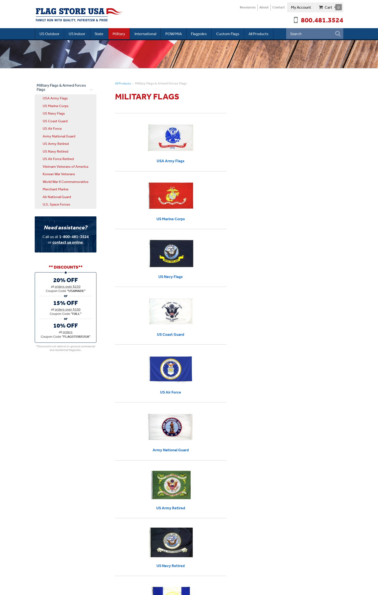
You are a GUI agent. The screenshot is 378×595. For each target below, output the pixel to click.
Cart (333, 7)
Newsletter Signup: (143, 533)
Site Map (166, 588)
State (100, 33)
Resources (243, 7)
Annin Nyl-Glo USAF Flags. (183, 397)
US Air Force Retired (58, 158)
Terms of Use (147, 588)
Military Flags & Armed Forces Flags (61, 87)
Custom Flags (232, 33)
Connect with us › (57, 548)
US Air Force (52, 128)
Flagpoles (203, 33)
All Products (264, 33)
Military (121, 33)
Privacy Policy (123, 588)
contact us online (67, 241)
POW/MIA (177, 33)
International (148, 33)
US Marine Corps (55, 105)
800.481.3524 (322, 20)
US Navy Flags (54, 113)
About (261, 7)
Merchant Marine (55, 189)
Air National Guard (57, 196)
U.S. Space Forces (56, 204)
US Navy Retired (55, 151)
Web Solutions (332, 588)
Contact (277, 7)
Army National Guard (59, 136)
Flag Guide (227, 439)
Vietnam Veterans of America (65, 166)
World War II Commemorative (65, 181)
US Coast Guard (55, 120)
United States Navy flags (135, 403)
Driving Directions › (51, 535)
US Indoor (78, 33)
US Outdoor (50, 33)
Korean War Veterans (59, 173)
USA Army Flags (55, 98)
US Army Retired (56, 143)
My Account (301, 7)
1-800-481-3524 (74, 236)
